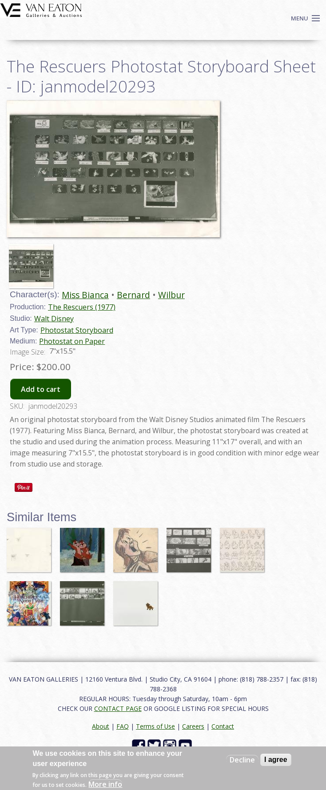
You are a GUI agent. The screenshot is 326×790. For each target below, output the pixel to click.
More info (105, 784)
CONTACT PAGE (118, 708)
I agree (275, 759)
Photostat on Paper (72, 341)
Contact (222, 726)
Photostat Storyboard (76, 330)
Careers (193, 726)
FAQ (122, 726)
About (100, 726)
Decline (242, 760)
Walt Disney (54, 318)
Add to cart (40, 389)
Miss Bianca (85, 295)
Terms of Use (155, 726)
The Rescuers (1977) (81, 307)
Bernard (133, 295)
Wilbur (171, 295)
